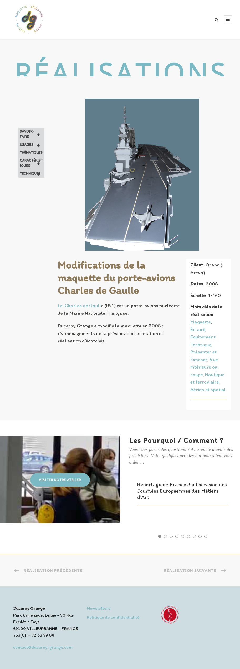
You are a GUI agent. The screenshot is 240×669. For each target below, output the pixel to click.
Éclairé (197, 329)
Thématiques (32, 153)
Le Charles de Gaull (79, 305)
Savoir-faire (32, 134)
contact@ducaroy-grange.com (42, 647)
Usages (32, 145)
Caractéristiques (32, 163)
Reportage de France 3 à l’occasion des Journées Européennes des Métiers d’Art (182, 490)
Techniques (32, 174)
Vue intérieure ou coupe (204, 366)
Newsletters (98, 608)
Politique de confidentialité (113, 617)
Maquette (200, 322)
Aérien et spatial (208, 389)
